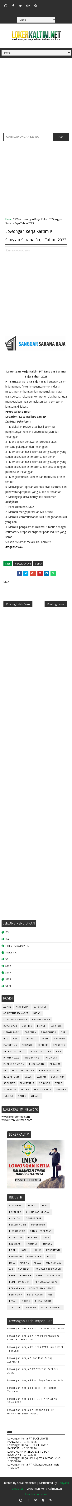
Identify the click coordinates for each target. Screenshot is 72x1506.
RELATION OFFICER (23, 1070)
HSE (15, 1038)
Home (8, 219)
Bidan (37, 1013)
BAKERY (32, 1205)
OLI (11, 1269)
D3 (7, 932)
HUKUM (37, 1250)
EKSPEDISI (15, 1237)
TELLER (25, 1089)
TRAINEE (61, 1089)
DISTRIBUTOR (17, 1231)
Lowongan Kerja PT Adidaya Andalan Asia (35, 1380)
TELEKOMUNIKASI (51, 1307)
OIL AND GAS (54, 1263)
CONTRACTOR (34, 1218)
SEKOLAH (14, 1307)
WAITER (22, 1096)
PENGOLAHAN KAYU (46, 1282)
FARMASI (31, 1243)
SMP (8, 979)
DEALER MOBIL (17, 1224)
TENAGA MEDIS (42, 1089)
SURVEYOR (9, 1089)
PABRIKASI (24, 1269)
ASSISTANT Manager (16, 1013)
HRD (5, 1038)
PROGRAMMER (32, 1057)
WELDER (36, 1096)
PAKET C (11, 952)
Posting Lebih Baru (18, 604)
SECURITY (9, 1083)
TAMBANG (30, 1307)
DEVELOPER (10, 1026)
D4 (7, 939)
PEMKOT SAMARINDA (48, 1275)
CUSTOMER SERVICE (15, 1019)
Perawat (55, 1064)
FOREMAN (30, 1032)
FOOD (12, 1250)
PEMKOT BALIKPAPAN (48, 1269)
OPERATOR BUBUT (14, 1051)
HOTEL (24, 1250)
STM (8, 986)
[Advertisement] (36, 97)
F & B (46, 1237)
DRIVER (41, 1026)
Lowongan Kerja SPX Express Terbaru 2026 (34, 1458)
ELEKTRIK (56, 1026)
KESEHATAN (53, 1250)
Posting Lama (56, 604)
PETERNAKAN (35, 1294)
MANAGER (59, 1038)
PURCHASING (37, 1064)
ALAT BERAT (23, 1006)
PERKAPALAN (17, 1288)
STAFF (58, 1083)
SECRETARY (58, 1076)
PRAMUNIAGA (11, 1057)
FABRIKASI (15, 1243)
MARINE (24, 1263)
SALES (28, 1076)
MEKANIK (27, 1045)
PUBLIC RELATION (14, 1064)
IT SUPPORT (30, 1038)
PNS (58, 1051)
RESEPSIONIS (11, 1076)
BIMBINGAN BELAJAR (38, 1212)
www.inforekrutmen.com (17, 1120)
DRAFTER (27, 1026)
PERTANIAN (16, 1294)
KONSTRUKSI (34, 1256)
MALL (12, 1263)
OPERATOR (59, 1045)
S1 (7, 959)
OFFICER (43, 1045)
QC (5, 1070)
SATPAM (41, 1076)
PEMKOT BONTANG (20, 1275)
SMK (8, 972)
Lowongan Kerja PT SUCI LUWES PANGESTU (35, 1328)
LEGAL (50, 1256)
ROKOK (26, 1301)
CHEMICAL (15, 1218)
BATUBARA (15, 1212)
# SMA (38, 563)
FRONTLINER (48, 1032)
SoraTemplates (26, 1483)
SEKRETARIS (27, 1083)
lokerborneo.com (36, 1494)
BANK (45, 1205)
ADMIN (7, 1006)
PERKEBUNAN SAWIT (41, 1288)
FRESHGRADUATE (17, 945)
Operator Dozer (40, 1051)
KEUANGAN (15, 1256)
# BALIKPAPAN (22, 563)
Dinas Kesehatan (41, 1231)
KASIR (45, 1038)
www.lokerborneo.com (16, 1116)
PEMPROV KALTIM (19, 1282)
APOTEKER (40, 1006)
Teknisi (8, 1096)
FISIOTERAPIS (11, 1032)
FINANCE (47, 1243)
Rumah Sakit (43, 1301)
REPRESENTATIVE (49, 1070)
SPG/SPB (44, 1083)
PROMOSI (51, 1057)
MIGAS (38, 1263)
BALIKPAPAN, (16, 250)
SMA (17, 219)
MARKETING (10, 1045)
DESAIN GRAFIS (41, 1019)
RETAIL (13, 1301)
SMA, (27, 250)
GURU (64, 1032)
